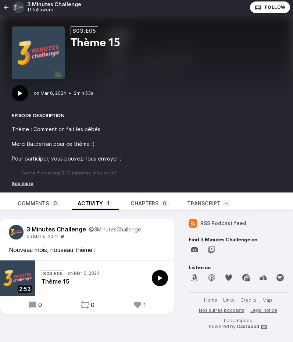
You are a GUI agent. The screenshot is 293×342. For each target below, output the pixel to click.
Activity (95, 203)
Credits (248, 300)
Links (229, 300)
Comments (39, 203)
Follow (270, 7)
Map (267, 300)
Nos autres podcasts (221, 310)
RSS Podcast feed (217, 223)
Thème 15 (55, 281)
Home (210, 300)
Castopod (252, 327)
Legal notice (263, 310)
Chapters (150, 203)
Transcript (209, 203)
